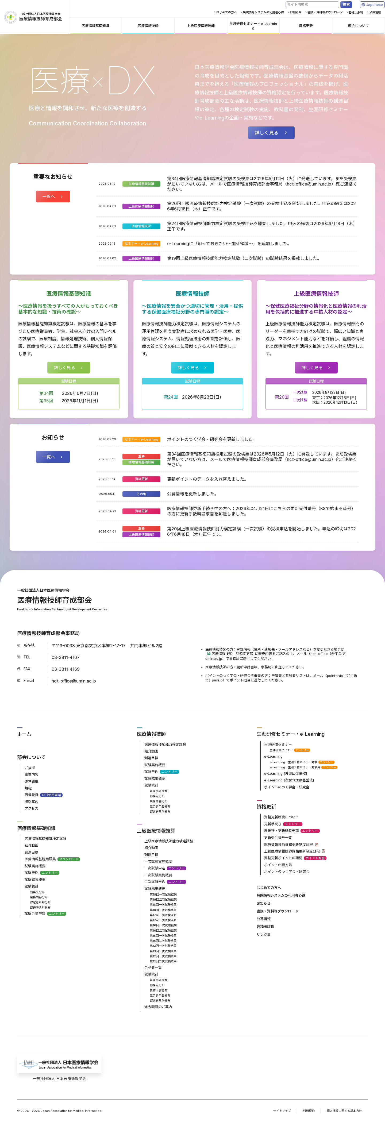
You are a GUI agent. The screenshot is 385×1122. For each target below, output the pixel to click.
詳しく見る (267, 133)
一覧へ (48, 196)
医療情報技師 (141, 226)
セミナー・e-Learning (141, 243)
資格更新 (141, 479)
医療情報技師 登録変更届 (232, 653)
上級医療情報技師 (141, 206)
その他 (141, 494)
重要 (141, 456)
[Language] (374, 5)
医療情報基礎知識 (141, 184)
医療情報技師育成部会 (33, 17)
